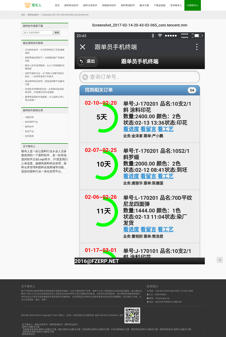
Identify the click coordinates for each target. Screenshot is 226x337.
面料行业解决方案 (31, 327)
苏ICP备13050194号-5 (31, 315)
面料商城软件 (128, 5)
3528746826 (160, 294)
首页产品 (29, 131)
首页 (57, 5)
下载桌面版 (160, 5)
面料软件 (29, 126)
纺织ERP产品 (31, 122)
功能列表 (29, 117)
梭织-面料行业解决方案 (69, 329)
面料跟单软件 (28, 334)
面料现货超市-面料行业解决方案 (175, 329)
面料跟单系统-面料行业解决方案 (38, 331)
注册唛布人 (193, 5)
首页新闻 (29, 136)
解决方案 (144, 5)
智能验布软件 (109, 5)
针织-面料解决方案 (120, 329)
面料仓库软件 (90, 5)
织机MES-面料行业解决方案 (95, 329)
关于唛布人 (27, 324)
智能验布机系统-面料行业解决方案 (39, 329)
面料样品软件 (71, 5)
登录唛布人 (176, 5)
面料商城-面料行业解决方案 (144, 329)
